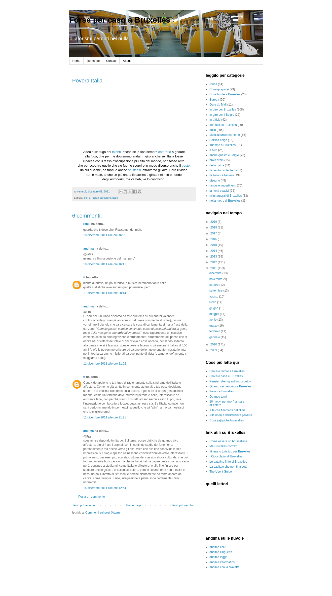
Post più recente (84, 505)
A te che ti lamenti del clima (228, 410)
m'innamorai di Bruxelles (226, 195)
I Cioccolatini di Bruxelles (226, 456)
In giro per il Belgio (222, 114)
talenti (116, 152)
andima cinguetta (221, 552)
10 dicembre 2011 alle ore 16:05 (104, 235)
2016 (214, 239)
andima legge (218, 557)
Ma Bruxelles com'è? (223, 446)
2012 (214, 262)
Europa (214, 99)
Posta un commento (91, 496)
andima (88, 248)
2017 (214, 233)
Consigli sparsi (219, 89)
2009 (214, 350)
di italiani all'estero (100, 197)
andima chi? (218, 547)
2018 (214, 227)
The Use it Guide (221, 471)
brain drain (217, 160)
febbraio (215, 331)
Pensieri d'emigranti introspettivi (231, 381)
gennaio (215, 337)
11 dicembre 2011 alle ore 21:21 (104, 417)
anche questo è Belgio (224, 155)
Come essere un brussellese (228, 441)
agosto (214, 296)
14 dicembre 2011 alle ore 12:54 (104, 488)
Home (76, 61)
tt (84, 277)
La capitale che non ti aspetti (228, 466)
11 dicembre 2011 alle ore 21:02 (104, 363)
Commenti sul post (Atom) (102, 512)
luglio (213, 302)
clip (85, 197)
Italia (115, 197)
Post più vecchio (183, 505)
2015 (214, 245)
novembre (216, 279)
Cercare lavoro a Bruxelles (227, 371)
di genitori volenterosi (224, 170)
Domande (93, 61)
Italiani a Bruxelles (222, 391)
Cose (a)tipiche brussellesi (227, 420)
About (127, 61)
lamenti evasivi (219, 190)
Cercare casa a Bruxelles (226, 376)
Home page (133, 505)
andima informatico (222, 562)
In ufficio (215, 119)
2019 (214, 222)
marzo (214, 325)
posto (186, 165)
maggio (214, 314)
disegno (215, 180)
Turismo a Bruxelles (223, 145)
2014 (214, 251)
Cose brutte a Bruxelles (225, 94)
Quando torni (218, 396)
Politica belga (218, 140)
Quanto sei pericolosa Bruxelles (231, 386)
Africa (213, 84)
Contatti (111, 61)
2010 (214, 344)
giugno (214, 308)
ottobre (214, 285)
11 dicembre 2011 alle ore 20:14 (104, 293)
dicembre (215, 273)
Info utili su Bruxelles (223, 125)
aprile (213, 319)
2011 (214, 268)
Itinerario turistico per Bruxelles (230, 451)
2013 (214, 256)
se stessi (134, 170)
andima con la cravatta (225, 567)
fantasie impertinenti (223, 185)
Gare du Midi (218, 104)
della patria (217, 165)
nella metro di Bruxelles (225, 200)
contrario (164, 152)
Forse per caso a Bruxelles (119, 19)
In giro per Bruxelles (223, 109)
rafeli (87, 224)
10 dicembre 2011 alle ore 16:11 (104, 264)
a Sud (213, 150)
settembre (216, 290)
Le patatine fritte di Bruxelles (228, 461)
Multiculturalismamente (225, 135)
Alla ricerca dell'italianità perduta (231, 415)
